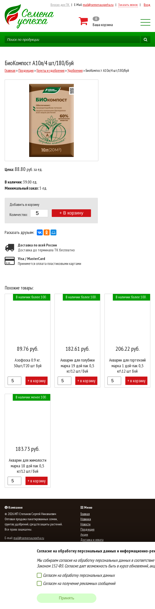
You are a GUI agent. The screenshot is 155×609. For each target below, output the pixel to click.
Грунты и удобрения (51, 70)
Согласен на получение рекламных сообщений (79, 583)
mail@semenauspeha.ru (98, 4)
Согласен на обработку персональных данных (79, 575)
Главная (10, 70)
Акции (84, 534)
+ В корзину (71, 213)
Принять (66, 598)
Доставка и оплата (91, 539)
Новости (85, 524)
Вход (147, 4)
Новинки (85, 519)
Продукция (26, 70)
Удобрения (75, 70)
